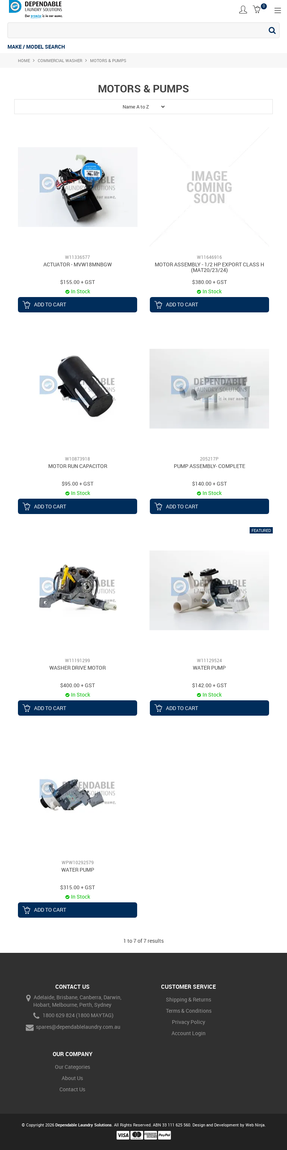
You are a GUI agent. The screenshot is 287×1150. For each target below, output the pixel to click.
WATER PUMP (209, 667)
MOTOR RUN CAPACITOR (77, 466)
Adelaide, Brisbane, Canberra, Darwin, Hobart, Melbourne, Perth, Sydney (72, 1001)
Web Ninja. (256, 1125)
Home (24, 60)
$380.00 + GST (209, 281)
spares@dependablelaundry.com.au (72, 1027)
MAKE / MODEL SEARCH (36, 46)
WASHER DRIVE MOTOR (77, 667)
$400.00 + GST (77, 685)
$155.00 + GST (77, 281)
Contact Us (72, 1089)
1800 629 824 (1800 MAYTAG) (72, 1016)
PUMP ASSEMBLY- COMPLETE (209, 466)
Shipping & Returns (188, 999)
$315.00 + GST (77, 887)
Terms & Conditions (189, 1010)
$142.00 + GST (209, 685)
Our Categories (72, 1066)
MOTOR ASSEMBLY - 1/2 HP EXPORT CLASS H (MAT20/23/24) (209, 267)
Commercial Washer (60, 60)
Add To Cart (50, 304)
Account (243, 9)
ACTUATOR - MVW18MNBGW (77, 264)
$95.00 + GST (77, 483)
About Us (72, 1078)
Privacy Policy (188, 1021)
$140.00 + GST (209, 483)
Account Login (189, 1033)
